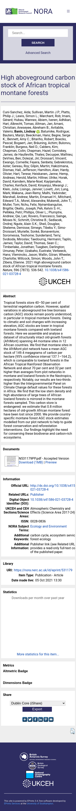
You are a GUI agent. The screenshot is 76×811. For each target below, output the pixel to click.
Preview (51, 462)
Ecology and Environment (48, 526)
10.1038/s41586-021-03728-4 (51, 500)
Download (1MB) (31, 462)
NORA (43, 11)
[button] (72, 731)
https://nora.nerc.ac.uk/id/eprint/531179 (43, 570)
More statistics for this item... (38, 654)
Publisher (37, 494)
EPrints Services (12, 803)
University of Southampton (40, 803)
